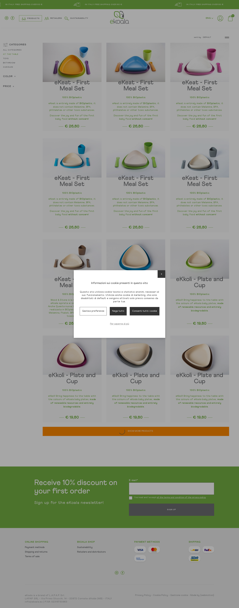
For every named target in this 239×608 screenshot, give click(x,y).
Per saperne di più (119, 324)
